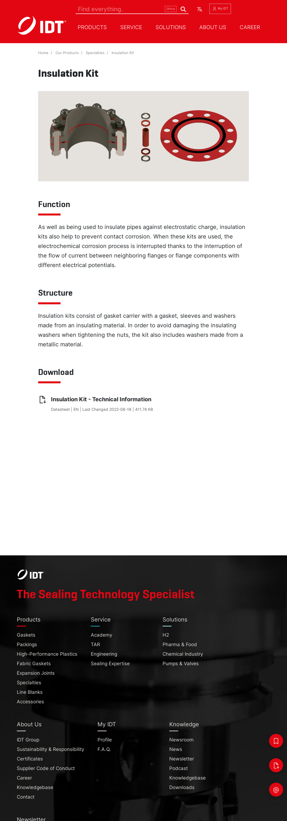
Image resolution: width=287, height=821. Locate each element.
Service (131, 27)
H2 (166, 635)
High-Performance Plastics (47, 654)
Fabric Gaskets (34, 663)
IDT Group (28, 740)
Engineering (104, 654)
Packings (27, 644)
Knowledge (184, 724)
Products (92, 27)
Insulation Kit (123, 53)
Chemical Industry (183, 654)
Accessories (30, 701)
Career (250, 27)
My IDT (220, 8)
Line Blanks (30, 692)
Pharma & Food (180, 644)
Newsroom (181, 740)
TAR (95, 644)
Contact (25, 797)
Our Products (67, 53)
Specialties (95, 53)
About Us (212, 27)
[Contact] (276, 789)
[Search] (132, 8)
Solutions (171, 27)
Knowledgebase (35, 787)
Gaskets (26, 635)
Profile (105, 740)
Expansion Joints (36, 673)
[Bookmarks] (276, 740)
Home (43, 53)
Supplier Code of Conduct (46, 768)
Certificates (30, 759)
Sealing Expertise (110, 663)
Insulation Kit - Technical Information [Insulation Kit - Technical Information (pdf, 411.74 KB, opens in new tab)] (101, 399)
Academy (101, 635)
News (175, 749)
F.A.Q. (104, 749)
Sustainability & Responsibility (50, 749)
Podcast (178, 768)
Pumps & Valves (181, 663)
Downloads (182, 787)
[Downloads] (276, 765)
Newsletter (181, 759)
